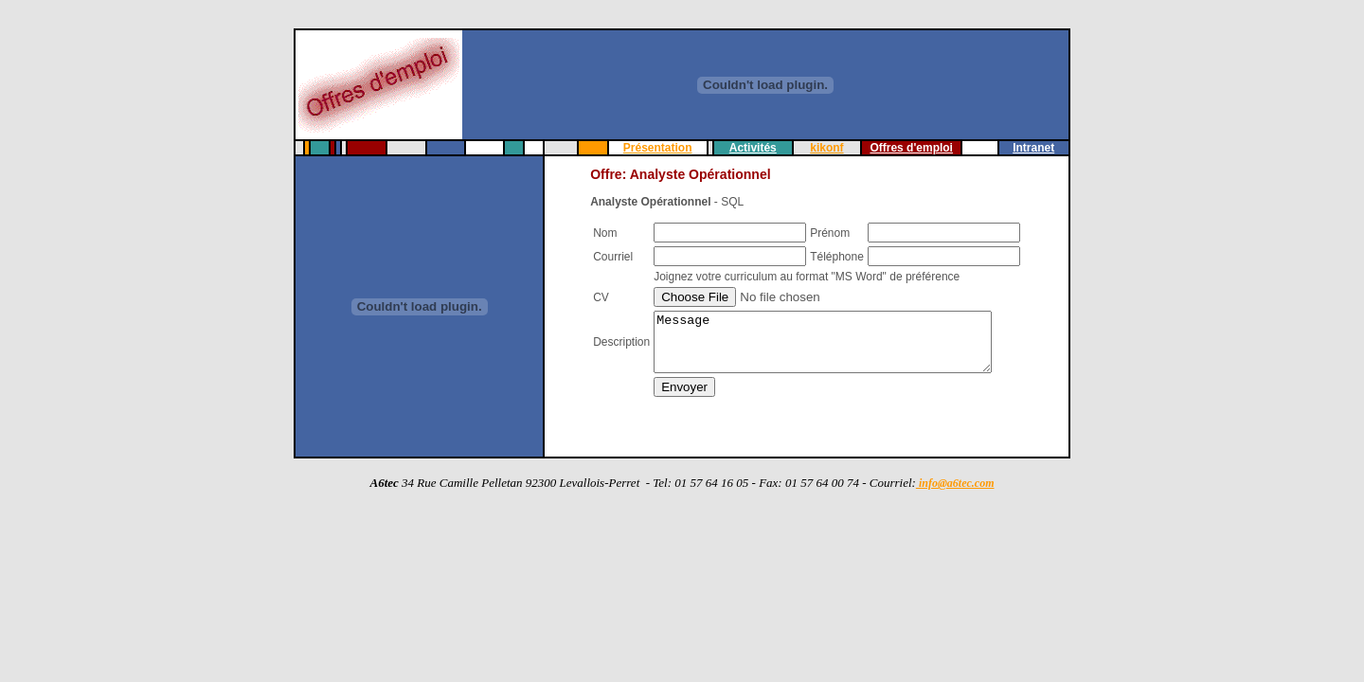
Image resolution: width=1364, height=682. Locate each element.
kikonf (826, 147)
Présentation (655, 147)
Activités (751, 147)
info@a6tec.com (955, 483)
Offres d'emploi (914, 147)
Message (837, 345)
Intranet (1039, 147)
